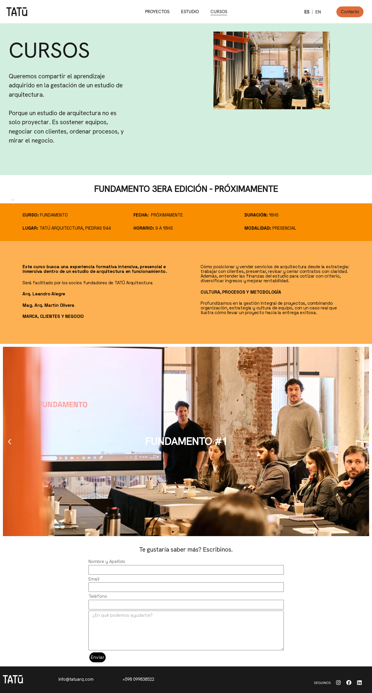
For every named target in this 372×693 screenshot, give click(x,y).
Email (93, 579)
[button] (173, 532)
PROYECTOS (157, 12)
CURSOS (219, 12)
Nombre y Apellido (106, 561)
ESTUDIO (190, 12)
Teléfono (97, 596)
